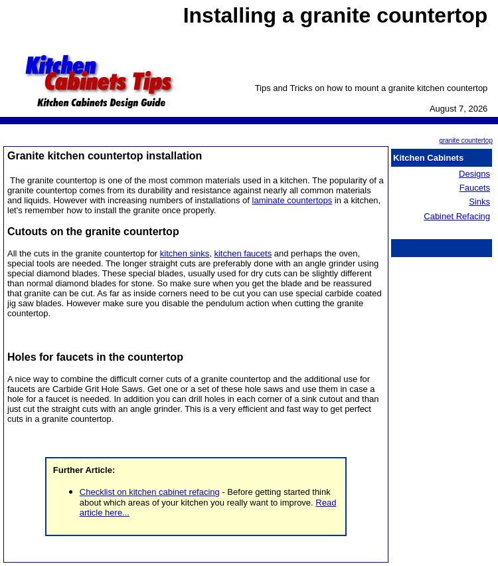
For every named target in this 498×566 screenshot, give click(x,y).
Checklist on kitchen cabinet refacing (150, 492)
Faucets (474, 188)
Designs (474, 174)
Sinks (479, 202)
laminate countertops (292, 200)
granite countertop (466, 140)
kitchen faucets (243, 253)
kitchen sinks (184, 253)
